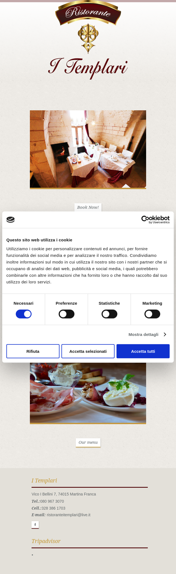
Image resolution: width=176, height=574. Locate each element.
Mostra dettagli (143, 334)
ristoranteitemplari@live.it (68, 515)
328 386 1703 (53, 508)
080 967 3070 (52, 501)
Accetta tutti (143, 351)
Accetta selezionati (88, 351)
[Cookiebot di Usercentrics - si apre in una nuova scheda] (145, 220)
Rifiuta (32, 351)
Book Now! (88, 207)
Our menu (88, 442)
